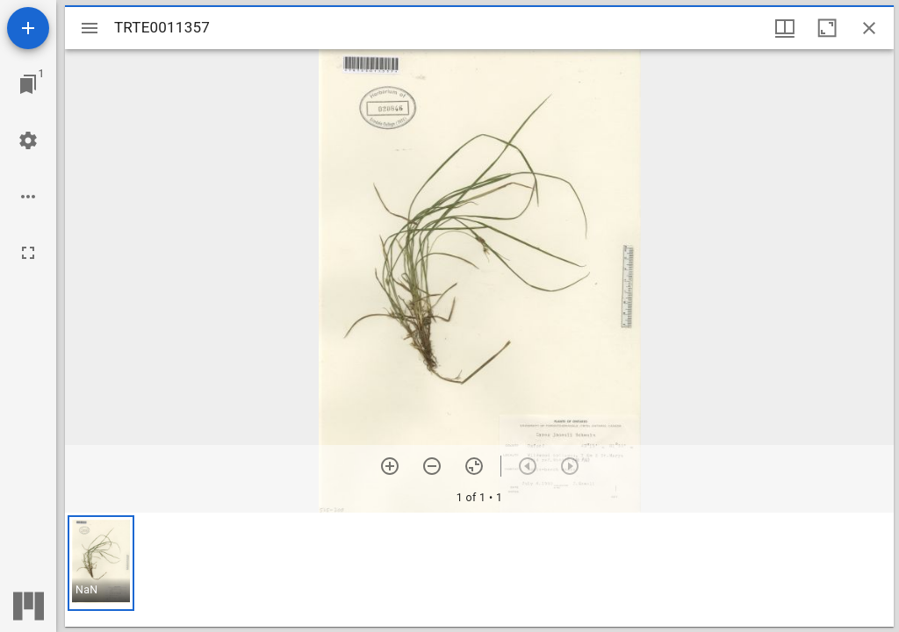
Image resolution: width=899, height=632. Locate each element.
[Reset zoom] (474, 466)
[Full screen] (28, 253)
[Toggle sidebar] (89, 28)
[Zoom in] (390, 466)
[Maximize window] (827, 28)
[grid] (479, 570)
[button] (101, 563)
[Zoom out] (432, 466)
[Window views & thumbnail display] (785, 28)
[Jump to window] (28, 84)
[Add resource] (28, 28)
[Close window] (869, 28)
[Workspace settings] (28, 140)
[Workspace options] (28, 197)
